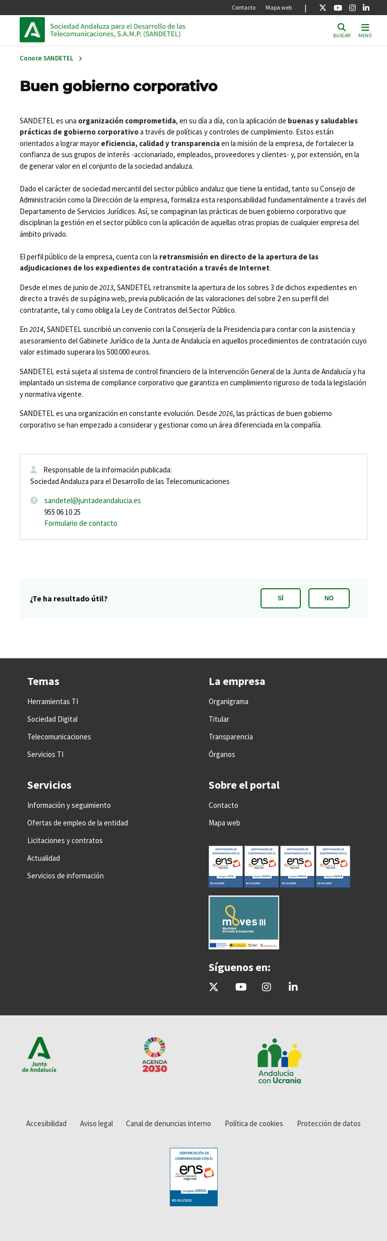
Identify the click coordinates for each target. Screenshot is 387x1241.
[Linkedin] (366, 8)
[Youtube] (338, 8)
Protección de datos (329, 1123)
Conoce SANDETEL (46, 58)
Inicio (118, 29)
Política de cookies (254, 1123)
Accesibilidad (46, 1123)
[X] (323, 8)
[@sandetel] (214, 988)
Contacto (243, 7)
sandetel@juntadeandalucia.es (92, 500)
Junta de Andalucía (35, 29)
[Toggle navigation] (365, 30)
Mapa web (279, 7)
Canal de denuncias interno (168, 1123)
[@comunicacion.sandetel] (266, 988)
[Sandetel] (241, 988)
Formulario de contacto (80, 523)
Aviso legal (96, 1123)
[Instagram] (352, 8)
